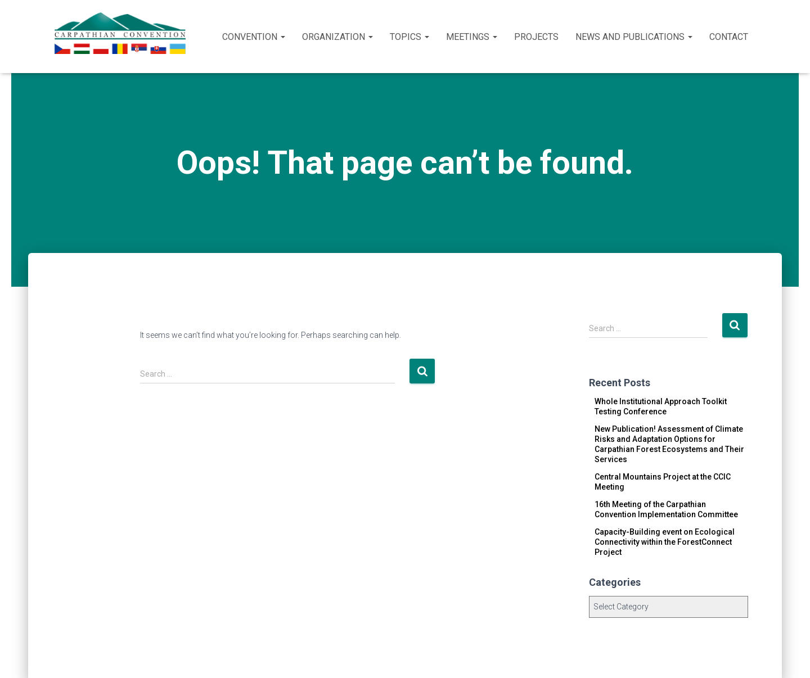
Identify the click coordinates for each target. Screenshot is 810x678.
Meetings (471, 36)
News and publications (633, 36)
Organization (337, 36)
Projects (536, 36)
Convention (253, 36)
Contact (728, 36)
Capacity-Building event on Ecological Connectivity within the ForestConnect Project (665, 542)
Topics (409, 36)
